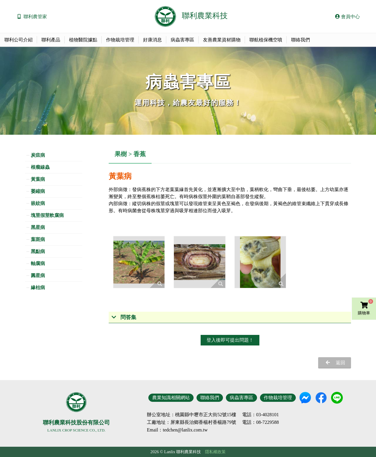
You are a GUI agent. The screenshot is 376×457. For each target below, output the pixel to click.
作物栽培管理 (120, 39)
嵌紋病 (38, 203)
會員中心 (347, 16)
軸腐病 (38, 263)
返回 (340, 362)
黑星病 (38, 227)
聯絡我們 (300, 39)
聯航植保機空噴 (265, 39)
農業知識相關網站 (171, 397)
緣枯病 (38, 287)
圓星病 (38, 275)
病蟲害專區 (182, 39)
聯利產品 (50, 39)
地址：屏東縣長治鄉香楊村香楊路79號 (196, 422)
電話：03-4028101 (260, 414)
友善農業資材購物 (222, 39)
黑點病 (38, 251)
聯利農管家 (35, 16)
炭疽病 (38, 155)
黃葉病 (38, 179)
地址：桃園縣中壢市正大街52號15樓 (198, 414)
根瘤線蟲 (40, 167)
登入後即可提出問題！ (230, 340)
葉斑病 (38, 239)
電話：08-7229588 (260, 422)
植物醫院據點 (83, 39)
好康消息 (152, 39)
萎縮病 (38, 191)
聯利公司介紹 (18, 39)
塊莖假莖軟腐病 (47, 215)
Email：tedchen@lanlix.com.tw (177, 429)
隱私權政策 (215, 451)
